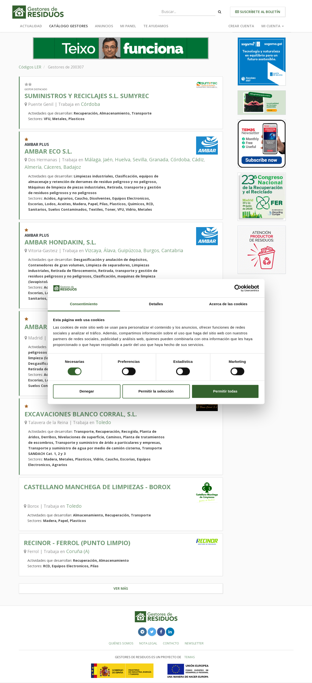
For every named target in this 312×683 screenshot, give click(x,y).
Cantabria (172, 250)
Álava (109, 250)
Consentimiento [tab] (84, 304)
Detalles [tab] (156, 304)
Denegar (87, 391)
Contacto (171, 643)
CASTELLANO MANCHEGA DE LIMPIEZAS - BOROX (97, 487)
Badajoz (72, 167)
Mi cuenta (272, 26)
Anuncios (104, 26)
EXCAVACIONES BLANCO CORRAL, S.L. (81, 414)
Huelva (122, 159)
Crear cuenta (241, 26)
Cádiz (198, 159)
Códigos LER (30, 67)
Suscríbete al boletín (257, 11)
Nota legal (148, 643)
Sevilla (140, 159)
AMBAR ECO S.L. (48, 151)
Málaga (93, 159)
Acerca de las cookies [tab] (228, 304)
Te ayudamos (155, 26)
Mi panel (128, 26)
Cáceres (52, 167)
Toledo (103, 422)
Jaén (108, 159)
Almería (33, 167)
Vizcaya (93, 250)
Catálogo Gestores (68, 26)
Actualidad (31, 26)
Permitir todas (225, 391)
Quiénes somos (121, 643)
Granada (158, 159)
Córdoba (90, 104)
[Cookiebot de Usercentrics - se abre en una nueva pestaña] (238, 288)
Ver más (120, 588)
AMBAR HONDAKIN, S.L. (60, 242)
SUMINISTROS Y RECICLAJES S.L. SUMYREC (87, 96)
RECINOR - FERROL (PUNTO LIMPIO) (77, 543)
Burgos (151, 250)
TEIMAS (189, 657)
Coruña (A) (77, 551)
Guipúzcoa (129, 250)
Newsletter (194, 643)
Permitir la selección (156, 391)
